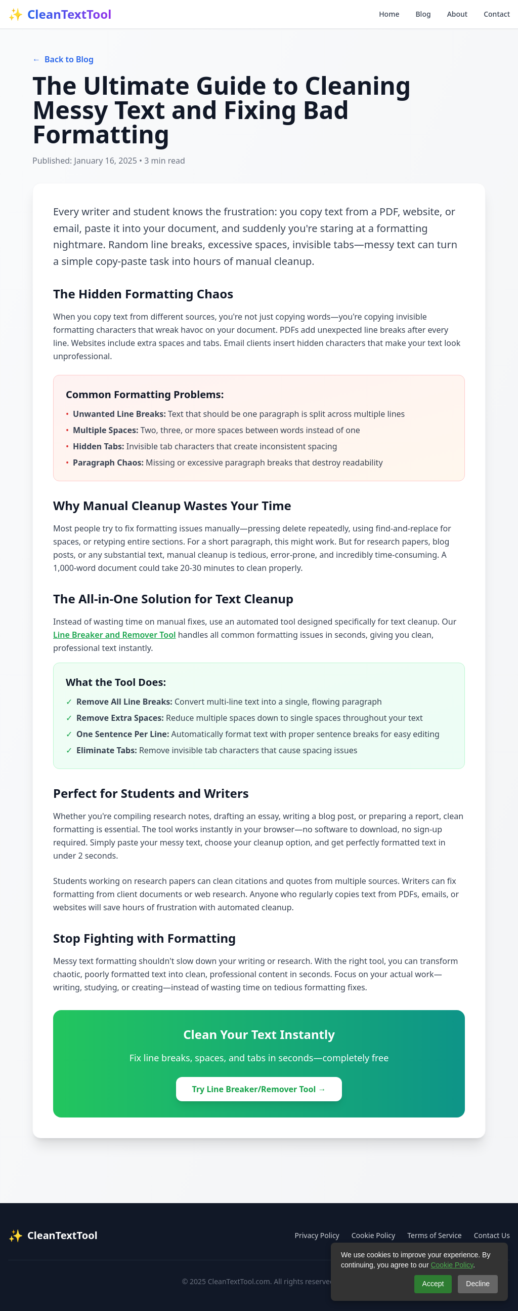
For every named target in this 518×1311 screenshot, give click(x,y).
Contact (497, 14)
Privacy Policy (316, 1235)
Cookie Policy (373, 1235)
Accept (433, 1284)
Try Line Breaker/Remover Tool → (259, 1089)
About (457, 14)
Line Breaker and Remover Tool (114, 634)
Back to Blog (63, 59)
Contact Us (492, 1235)
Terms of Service (434, 1235)
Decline (478, 1284)
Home (389, 14)
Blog (422, 14)
